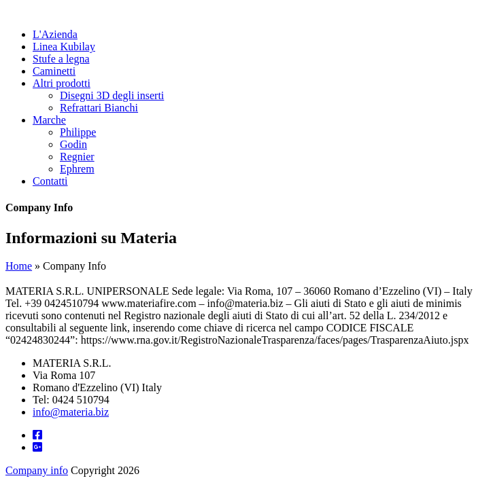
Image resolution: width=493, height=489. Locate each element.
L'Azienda (55, 34)
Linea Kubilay (64, 46)
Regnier (77, 156)
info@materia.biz (71, 412)
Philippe (78, 132)
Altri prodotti (61, 83)
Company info (36, 470)
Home (18, 266)
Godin (73, 144)
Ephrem (77, 169)
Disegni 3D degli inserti (112, 95)
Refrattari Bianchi (99, 107)
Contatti (50, 181)
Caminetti (54, 71)
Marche (49, 120)
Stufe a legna (61, 59)
